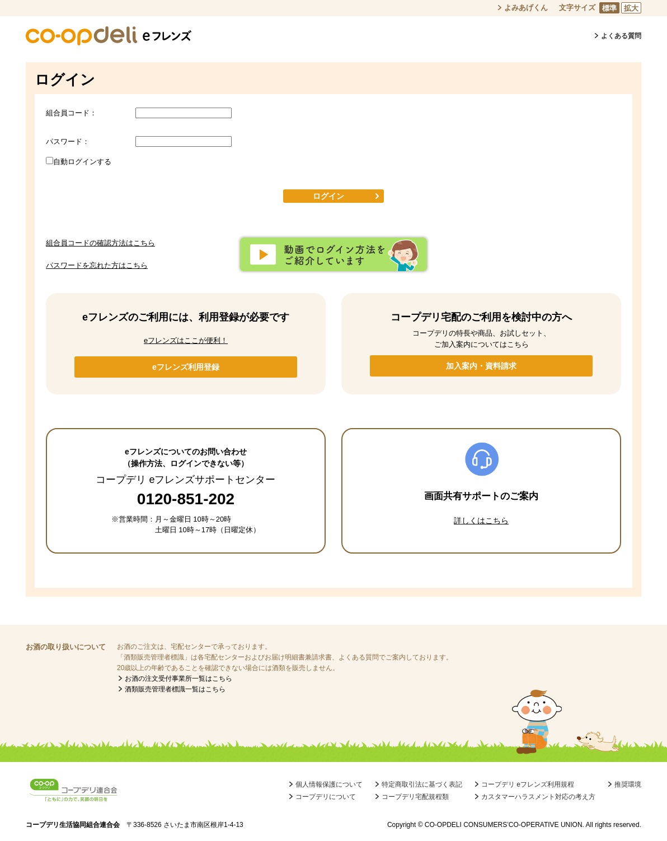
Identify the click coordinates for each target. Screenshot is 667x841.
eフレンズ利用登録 (185, 367)
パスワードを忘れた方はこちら (97, 265)
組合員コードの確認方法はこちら (100, 243)
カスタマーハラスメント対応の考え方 (538, 797)
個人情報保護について (329, 784)
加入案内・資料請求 (481, 365)
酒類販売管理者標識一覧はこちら (175, 689)
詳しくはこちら (481, 520)
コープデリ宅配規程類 (415, 797)
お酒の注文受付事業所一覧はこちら (178, 678)
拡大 (631, 8)
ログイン (328, 196)
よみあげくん (526, 7)
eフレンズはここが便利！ (186, 340)
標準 (609, 8)
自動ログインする (82, 161)
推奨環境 (627, 784)
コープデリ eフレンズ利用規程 (527, 784)
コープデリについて (325, 797)
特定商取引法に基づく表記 (422, 784)
